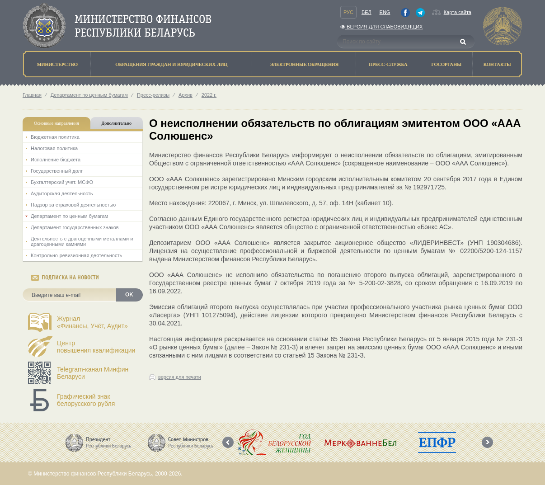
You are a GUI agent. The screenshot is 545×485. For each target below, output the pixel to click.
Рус (348, 12)
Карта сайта (457, 12)
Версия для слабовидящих (381, 26)
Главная (32, 95)
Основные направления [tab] (56, 123)
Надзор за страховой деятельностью (73, 204)
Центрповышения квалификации (96, 346)
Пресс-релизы (153, 95)
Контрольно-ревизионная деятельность (76, 255)
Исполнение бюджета (55, 159)
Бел (366, 12)
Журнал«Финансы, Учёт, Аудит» (92, 322)
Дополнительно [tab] (117, 123)
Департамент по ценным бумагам (89, 95)
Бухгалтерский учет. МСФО (62, 182)
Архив (186, 95)
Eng (385, 12)
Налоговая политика (54, 148)
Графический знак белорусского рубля (86, 400)
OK (129, 295)
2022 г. (209, 95)
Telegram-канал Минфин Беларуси (92, 373)
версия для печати (179, 377)
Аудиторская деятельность (62, 193)
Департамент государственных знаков (75, 227)
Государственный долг (57, 171)
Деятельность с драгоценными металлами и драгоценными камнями (82, 241)
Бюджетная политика (55, 137)
